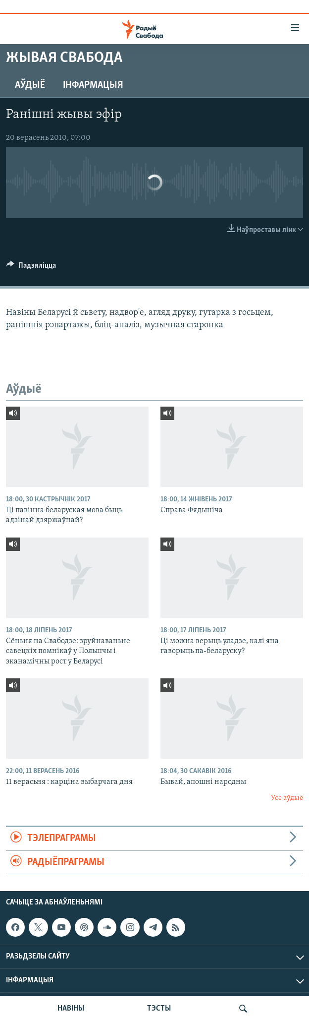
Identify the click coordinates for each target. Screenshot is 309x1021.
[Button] (31, 267)
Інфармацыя (93, 85)
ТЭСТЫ (159, 1009)
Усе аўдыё (287, 798)
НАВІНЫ (70, 1009)
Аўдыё (30, 85)
